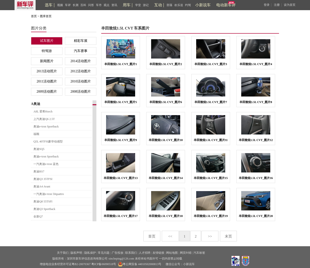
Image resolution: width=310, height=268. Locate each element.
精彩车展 (80, 41)
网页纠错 (186, 252)
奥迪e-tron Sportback (46, 126)
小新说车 (203, 5)
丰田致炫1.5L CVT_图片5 (120, 102)
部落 (169, 5)
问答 (91, 5)
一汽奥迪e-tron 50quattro (48, 194)
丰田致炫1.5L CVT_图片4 (256, 64)
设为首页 (289, 5)
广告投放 (117, 252)
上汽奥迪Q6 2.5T (44, 119)
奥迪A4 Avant (41, 186)
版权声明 (76, 252)
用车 (127, 5)
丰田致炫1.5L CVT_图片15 (211, 178)
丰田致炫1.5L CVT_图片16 (256, 178)
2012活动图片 (80, 71)
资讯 (114, 5)
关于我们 (63, 252)
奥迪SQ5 (38, 149)
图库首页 (46, 16)
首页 (34, 16)
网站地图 (172, 252)
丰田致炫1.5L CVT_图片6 (165, 102)
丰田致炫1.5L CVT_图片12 (256, 140)
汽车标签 (199, 252)
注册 (277, 5)
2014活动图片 (80, 61)
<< (170, 236)
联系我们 (131, 252)
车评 (68, 5)
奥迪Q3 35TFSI (42, 179)
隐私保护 (90, 252)
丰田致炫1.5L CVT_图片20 (256, 216)
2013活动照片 (47, 71)
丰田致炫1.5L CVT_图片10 (166, 140)
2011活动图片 (47, 81)
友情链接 (158, 252)
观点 (106, 5)
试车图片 (47, 41)
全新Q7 (38, 216)
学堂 (138, 5)
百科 (83, 5)
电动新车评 (226, 5)
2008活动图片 (80, 91)
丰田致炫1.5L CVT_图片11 (211, 140)
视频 (60, 5)
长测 (75, 5)
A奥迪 (35, 104)
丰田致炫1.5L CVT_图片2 (165, 64)
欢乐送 (178, 5)
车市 (99, 5)
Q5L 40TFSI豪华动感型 (48, 141)
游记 (146, 5)
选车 (49, 5)
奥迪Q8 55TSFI (42, 201)
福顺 (36, 134)
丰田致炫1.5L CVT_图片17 (121, 216)
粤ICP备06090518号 (103, 264)
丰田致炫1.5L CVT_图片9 (120, 140)
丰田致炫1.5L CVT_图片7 (210, 102)
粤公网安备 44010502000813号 (139, 264)
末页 (228, 236)
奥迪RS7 (38, 171)
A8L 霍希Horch (43, 111)
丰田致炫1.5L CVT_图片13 (121, 178)
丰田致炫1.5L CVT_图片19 (211, 216)
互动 (158, 5)
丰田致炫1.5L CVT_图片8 (256, 102)
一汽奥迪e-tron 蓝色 (46, 164)
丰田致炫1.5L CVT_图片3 (210, 64)
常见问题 (103, 252)
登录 (267, 5)
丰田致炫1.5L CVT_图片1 (120, 64)
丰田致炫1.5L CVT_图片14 (166, 178)
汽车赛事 (80, 51)
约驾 (188, 5)
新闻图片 (47, 61)
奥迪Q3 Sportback (44, 209)
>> (210, 236)
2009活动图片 (47, 91)
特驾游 (47, 51)
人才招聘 (144, 252)
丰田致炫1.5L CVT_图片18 (166, 216)
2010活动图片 (80, 81)
